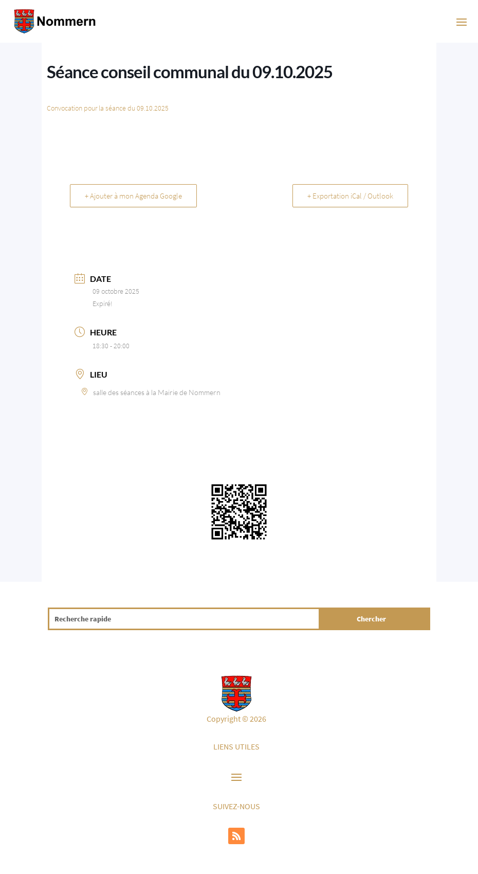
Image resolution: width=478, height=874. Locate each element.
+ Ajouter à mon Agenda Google (133, 196)
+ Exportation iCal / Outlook (350, 196)
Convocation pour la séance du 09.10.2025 (108, 108)
